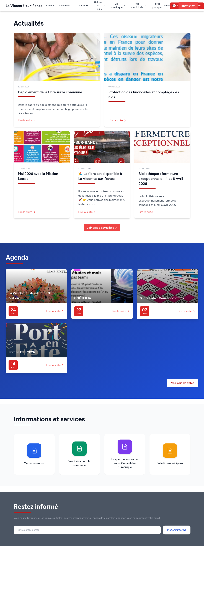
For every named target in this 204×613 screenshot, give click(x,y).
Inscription (188, 5)
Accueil (50, 5)
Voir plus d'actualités (102, 227)
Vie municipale (139, 5)
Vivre (83, 5)
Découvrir (66, 5)
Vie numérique (118, 5)
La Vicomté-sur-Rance (24, 6)
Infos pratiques (159, 5)
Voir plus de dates (182, 383)
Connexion (169, 5)
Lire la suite (27, 120)
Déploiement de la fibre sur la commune (50, 92)
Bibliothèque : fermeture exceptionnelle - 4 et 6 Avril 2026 (161, 179)
